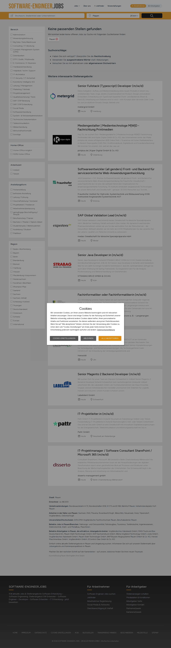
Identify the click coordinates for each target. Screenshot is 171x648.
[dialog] (85, 324)
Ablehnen (88, 338)
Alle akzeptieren (110, 338)
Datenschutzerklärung (106, 330)
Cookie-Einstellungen (64, 338)
